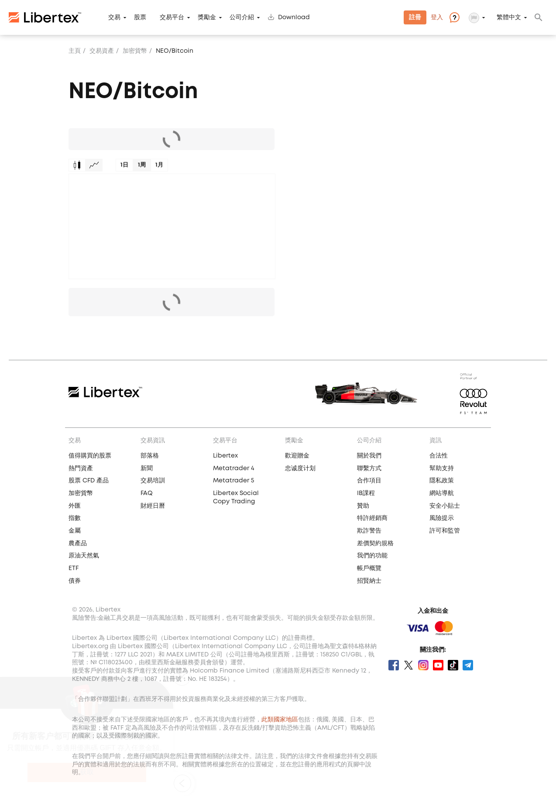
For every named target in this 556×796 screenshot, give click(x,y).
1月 (159, 165)
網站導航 (441, 493)
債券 (75, 581)
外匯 (75, 506)
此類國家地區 (279, 719)
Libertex (225, 455)
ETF (74, 568)
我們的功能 (372, 555)
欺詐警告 (369, 530)
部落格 (150, 455)
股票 (140, 17)
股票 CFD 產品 (89, 480)
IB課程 (366, 493)
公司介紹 (242, 17)
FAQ (147, 493)
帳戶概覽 (369, 568)
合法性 (438, 455)
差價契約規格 (375, 543)
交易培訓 (153, 480)
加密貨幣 (135, 51)
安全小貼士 (444, 506)
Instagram (423, 665)
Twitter (408, 665)
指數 (75, 518)
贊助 (363, 506)
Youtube (438, 665)
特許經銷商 (372, 518)
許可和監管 (444, 530)
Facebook (393, 665)
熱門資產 (81, 468)
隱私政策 (441, 480)
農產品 (78, 543)
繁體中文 (509, 17)
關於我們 (369, 455)
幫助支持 (441, 468)
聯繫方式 (369, 468)
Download (294, 17)
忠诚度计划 (300, 468)
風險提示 (441, 518)
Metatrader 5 (233, 480)
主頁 (75, 51)
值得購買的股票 (90, 455)
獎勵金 (207, 17)
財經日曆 (153, 506)
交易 (114, 17)
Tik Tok (453, 665)
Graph (94, 165)
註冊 (415, 17)
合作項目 (369, 480)
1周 (142, 165)
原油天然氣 (84, 555)
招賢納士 (369, 581)
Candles (77, 165)
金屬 (75, 530)
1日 (124, 165)
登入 (437, 17)
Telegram (468, 665)
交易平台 (172, 17)
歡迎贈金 (297, 455)
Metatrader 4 (233, 468)
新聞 (147, 468)
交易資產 (101, 51)
